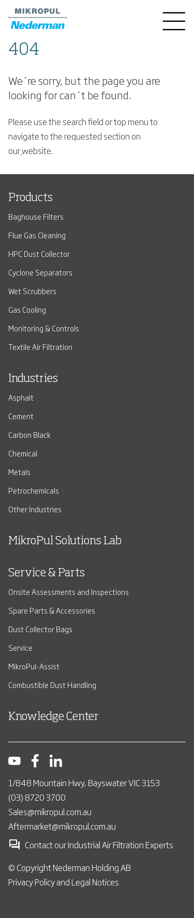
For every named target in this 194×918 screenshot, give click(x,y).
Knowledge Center (53, 717)
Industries (33, 379)
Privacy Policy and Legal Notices (63, 882)
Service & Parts (46, 573)
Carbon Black (29, 434)
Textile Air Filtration (40, 346)
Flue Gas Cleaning (37, 235)
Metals (19, 471)
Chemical (22, 453)
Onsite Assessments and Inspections (68, 591)
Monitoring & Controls (43, 328)
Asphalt (21, 397)
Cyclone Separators (40, 272)
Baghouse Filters (36, 216)
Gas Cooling (27, 309)
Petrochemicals (33, 490)
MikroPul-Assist (33, 666)
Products (30, 198)
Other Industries (35, 508)
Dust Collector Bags (40, 628)
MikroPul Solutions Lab (65, 541)
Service (20, 647)
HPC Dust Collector (39, 253)
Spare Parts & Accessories (51, 610)
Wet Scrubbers (32, 290)
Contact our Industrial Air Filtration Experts (90, 844)
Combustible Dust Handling (52, 684)
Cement (21, 415)
